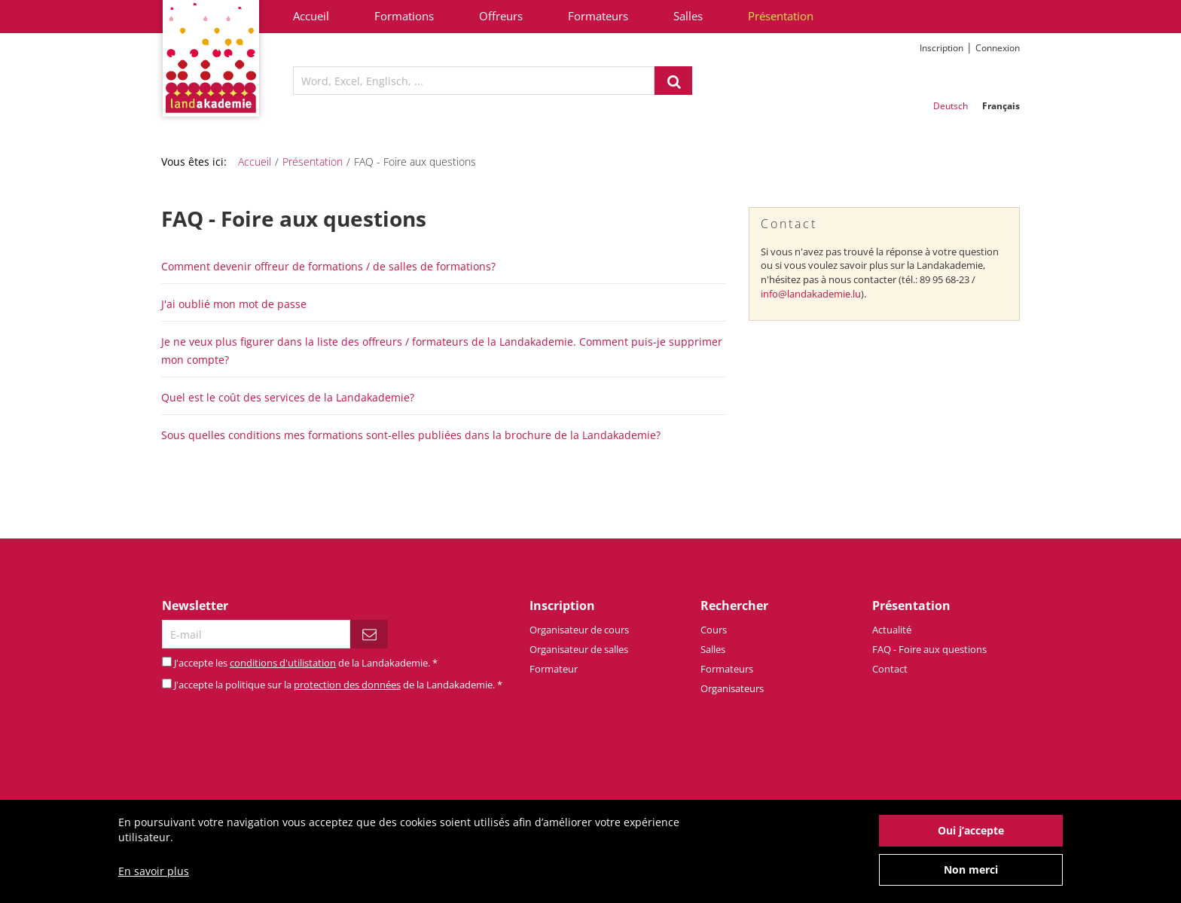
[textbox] (474, 80)
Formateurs (598, 15)
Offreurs (501, 15)
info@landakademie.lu (811, 293)
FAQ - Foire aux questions (929, 649)
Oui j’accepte (971, 837)
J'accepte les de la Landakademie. (306, 663)
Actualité (891, 629)
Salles (688, 15)
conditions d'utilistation (283, 663)
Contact (890, 669)
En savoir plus (153, 878)
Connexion (997, 47)
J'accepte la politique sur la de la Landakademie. (338, 684)
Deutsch (950, 105)
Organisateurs (732, 688)
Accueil (311, 15)
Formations (404, 15)
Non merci (971, 876)
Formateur (553, 669)
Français (1001, 105)
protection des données (347, 684)
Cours (713, 629)
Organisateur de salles (578, 649)
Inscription (941, 47)
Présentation (780, 15)
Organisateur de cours (579, 629)
